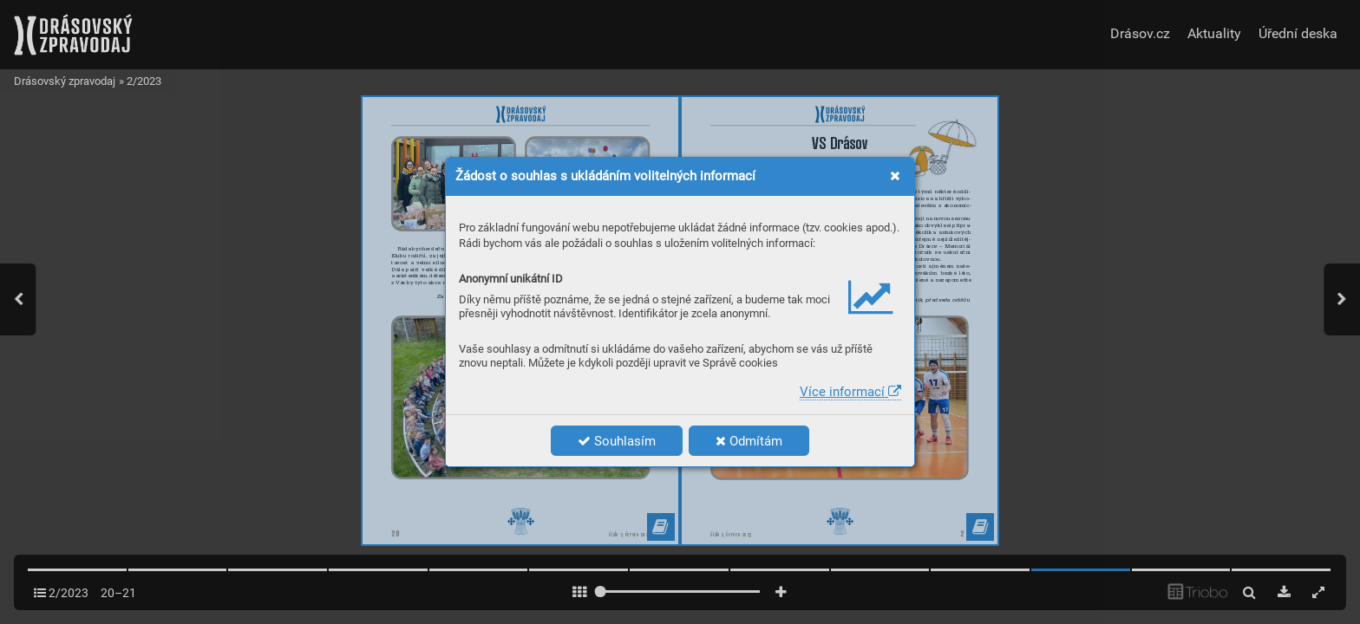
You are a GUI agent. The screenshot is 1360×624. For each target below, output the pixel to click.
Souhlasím (617, 441)
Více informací (850, 392)
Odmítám (749, 441)
